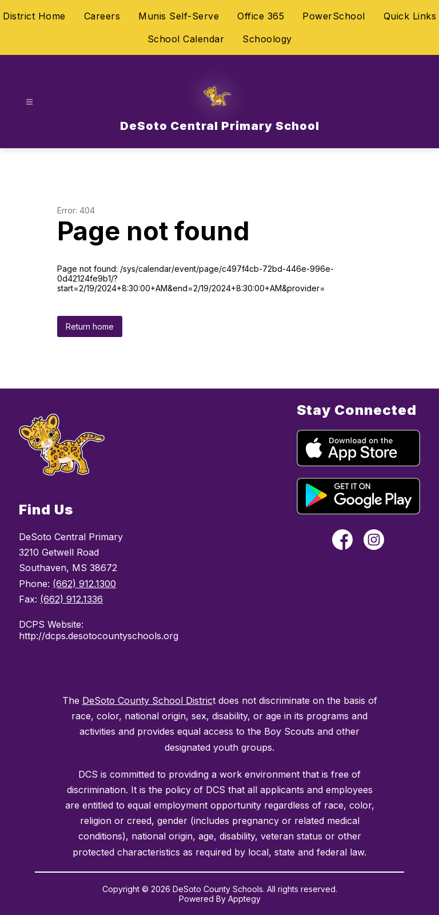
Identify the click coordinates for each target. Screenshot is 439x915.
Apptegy (244, 899)
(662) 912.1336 (71, 599)
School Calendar (186, 39)
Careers (102, 16)
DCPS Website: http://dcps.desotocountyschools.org (82, 630)
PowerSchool (333, 16)
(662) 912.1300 (84, 583)
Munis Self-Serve (178, 16)
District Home (34, 16)
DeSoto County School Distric (147, 700)
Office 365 (260, 16)
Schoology (267, 39)
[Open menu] (29, 102)
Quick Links (410, 16)
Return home (90, 326)
